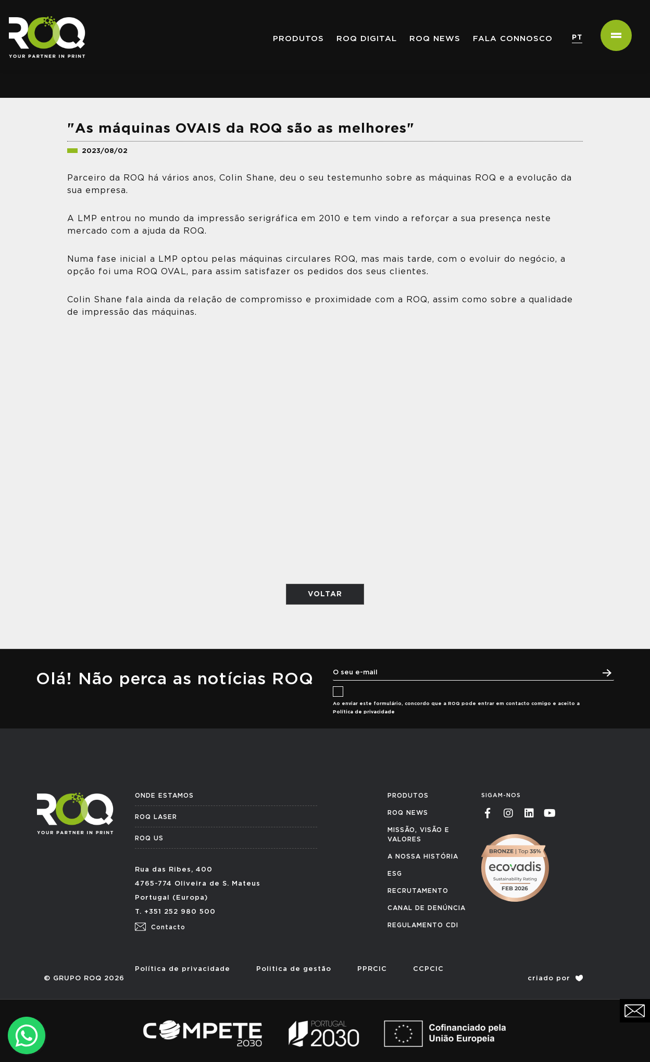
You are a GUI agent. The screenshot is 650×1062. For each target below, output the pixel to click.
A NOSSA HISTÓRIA (423, 856)
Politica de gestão (293, 969)
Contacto (160, 927)
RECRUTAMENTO (418, 891)
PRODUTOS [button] (298, 39)
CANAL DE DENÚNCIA (427, 908)
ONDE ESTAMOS (164, 795)
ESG (395, 874)
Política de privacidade (364, 712)
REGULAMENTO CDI (423, 925)
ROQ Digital (366, 39)
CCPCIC (428, 969)
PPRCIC (372, 969)
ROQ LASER (156, 817)
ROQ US (149, 838)
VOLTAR (325, 594)
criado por (555, 978)
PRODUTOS (408, 795)
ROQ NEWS (434, 39)
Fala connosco (513, 39)
